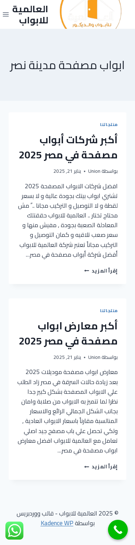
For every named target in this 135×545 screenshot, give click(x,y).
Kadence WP (57, 523)
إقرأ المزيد (101, 270)
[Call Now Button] (118, 530)
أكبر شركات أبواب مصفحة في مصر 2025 (68, 147)
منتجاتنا (109, 124)
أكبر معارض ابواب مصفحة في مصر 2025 (68, 333)
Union (94, 171)
